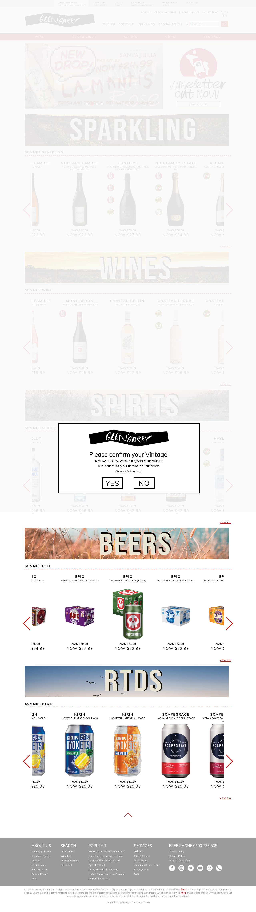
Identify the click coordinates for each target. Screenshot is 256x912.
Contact (36, 860)
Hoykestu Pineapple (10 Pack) (80, 718)
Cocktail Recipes (70, 860)
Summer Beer (38, 566)
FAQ (136, 874)
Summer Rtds (38, 704)
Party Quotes (141, 869)
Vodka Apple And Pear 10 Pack (176, 718)
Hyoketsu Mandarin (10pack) (127, 718)
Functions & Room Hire (146, 864)
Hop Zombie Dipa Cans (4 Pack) (127, 580)
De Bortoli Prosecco (99, 878)
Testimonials (39, 864)
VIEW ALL (225, 522)
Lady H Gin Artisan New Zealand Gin (108, 874)
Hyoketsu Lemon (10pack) (31, 718)
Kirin (31, 714)
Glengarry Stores (41, 855)
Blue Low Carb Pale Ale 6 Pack (176, 580)
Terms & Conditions (179, 860)
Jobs (34, 878)
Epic (31, 576)
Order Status (141, 860)
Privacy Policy (176, 851)
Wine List (66, 855)
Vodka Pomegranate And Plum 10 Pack (224, 719)
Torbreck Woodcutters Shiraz (104, 860)
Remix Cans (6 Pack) (32, 580)
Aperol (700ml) (96, 864)
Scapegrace (175, 714)
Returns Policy (177, 855)
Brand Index (67, 851)
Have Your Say (39, 869)
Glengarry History (41, 851)
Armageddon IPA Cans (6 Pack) (80, 580)
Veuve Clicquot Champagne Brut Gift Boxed (112, 851)
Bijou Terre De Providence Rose (105, 855)
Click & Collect (142, 855)
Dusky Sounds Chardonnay (103, 869)
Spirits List (66, 864)
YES (113, 483)
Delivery (138, 851)
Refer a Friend (39, 874)
